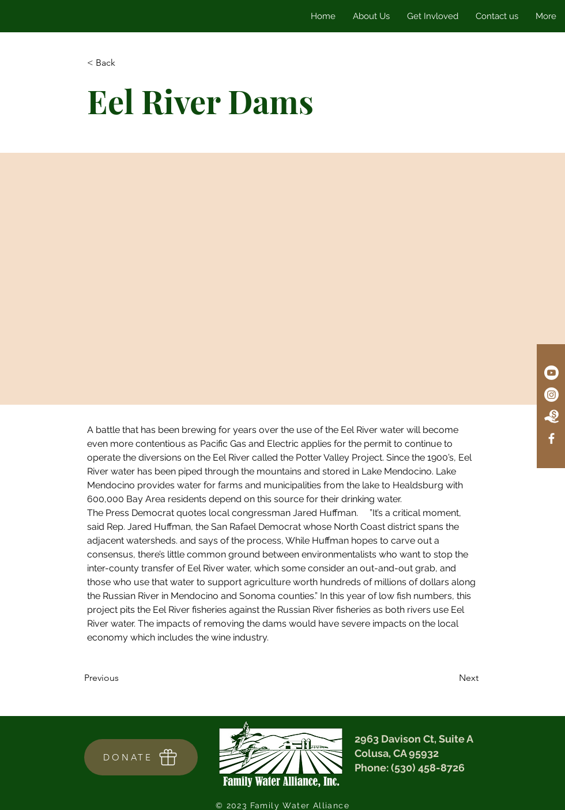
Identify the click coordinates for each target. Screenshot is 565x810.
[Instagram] (551, 394)
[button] (432, 16)
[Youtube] (551, 373)
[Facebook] (551, 438)
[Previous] (122, 678)
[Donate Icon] (551, 416)
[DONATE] (141, 757)
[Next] (450, 678)
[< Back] (125, 63)
